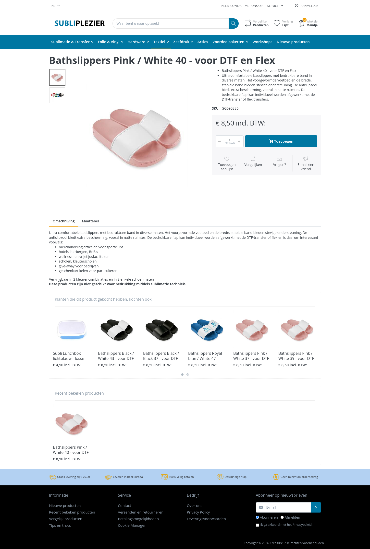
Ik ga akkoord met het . (286, 524)
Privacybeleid (302, 524)
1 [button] (182, 374)
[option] (137, 135)
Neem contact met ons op (241, 6)
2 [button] (187, 374)
